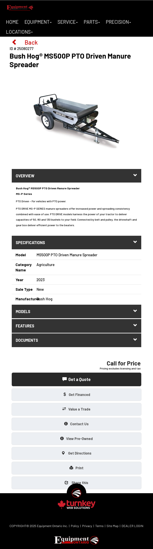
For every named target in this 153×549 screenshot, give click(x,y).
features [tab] (76, 325)
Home (12, 22)
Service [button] (68, 23)
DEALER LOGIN (132, 526)
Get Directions (76, 453)
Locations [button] (19, 33)
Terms (99, 526)
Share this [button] (76, 482)
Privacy (87, 526)
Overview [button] (76, 175)
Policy (75, 526)
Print (76, 468)
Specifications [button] (76, 242)
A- (38, 30)
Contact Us (76, 423)
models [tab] (76, 311)
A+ (43, 29)
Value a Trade (76, 409)
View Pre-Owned (76, 438)
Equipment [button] (38, 23)
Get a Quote (76, 379)
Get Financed (76, 394)
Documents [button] (76, 340)
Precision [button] (118, 23)
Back (25, 42)
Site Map (113, 526)
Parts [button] (92, 23)
